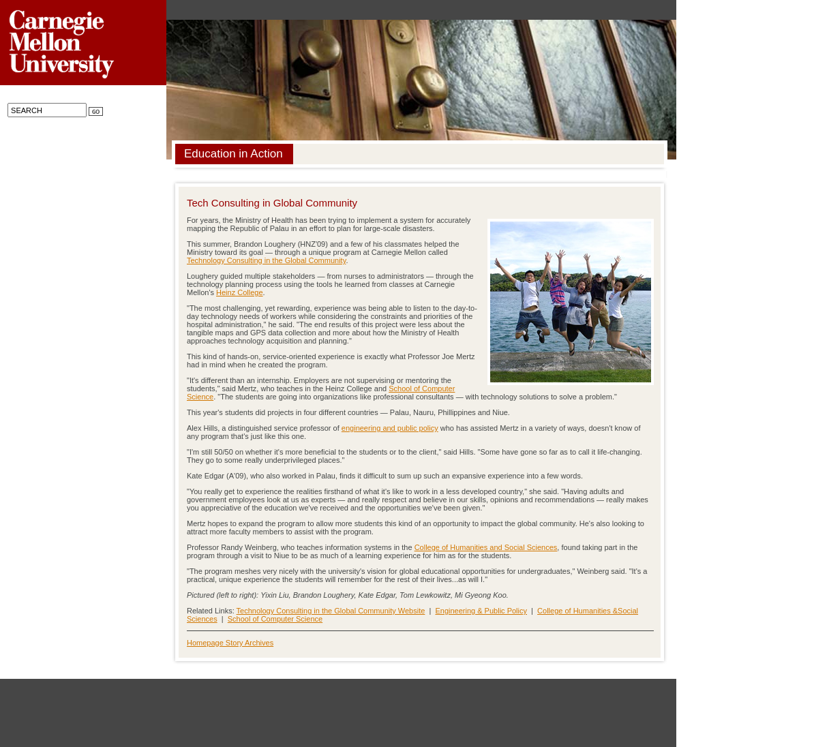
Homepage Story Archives (230, 643)
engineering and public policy (390, 428)
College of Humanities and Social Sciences (486, 547)
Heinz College (239, 292)
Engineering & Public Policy (481, 611)
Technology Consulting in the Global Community (266, 260)
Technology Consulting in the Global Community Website (331, 611)
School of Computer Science (275, 619)
